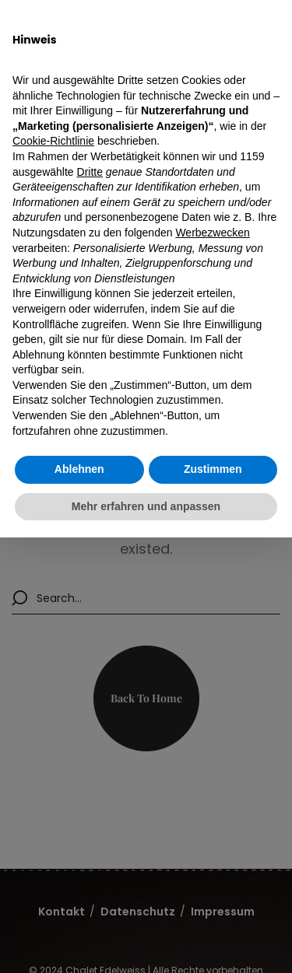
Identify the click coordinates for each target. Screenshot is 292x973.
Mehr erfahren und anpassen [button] (146, 506)
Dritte (90, 172)
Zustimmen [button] (213, 469)
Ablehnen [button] (79, 469)
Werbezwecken (212, 232)
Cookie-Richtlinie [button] (53, 141)
